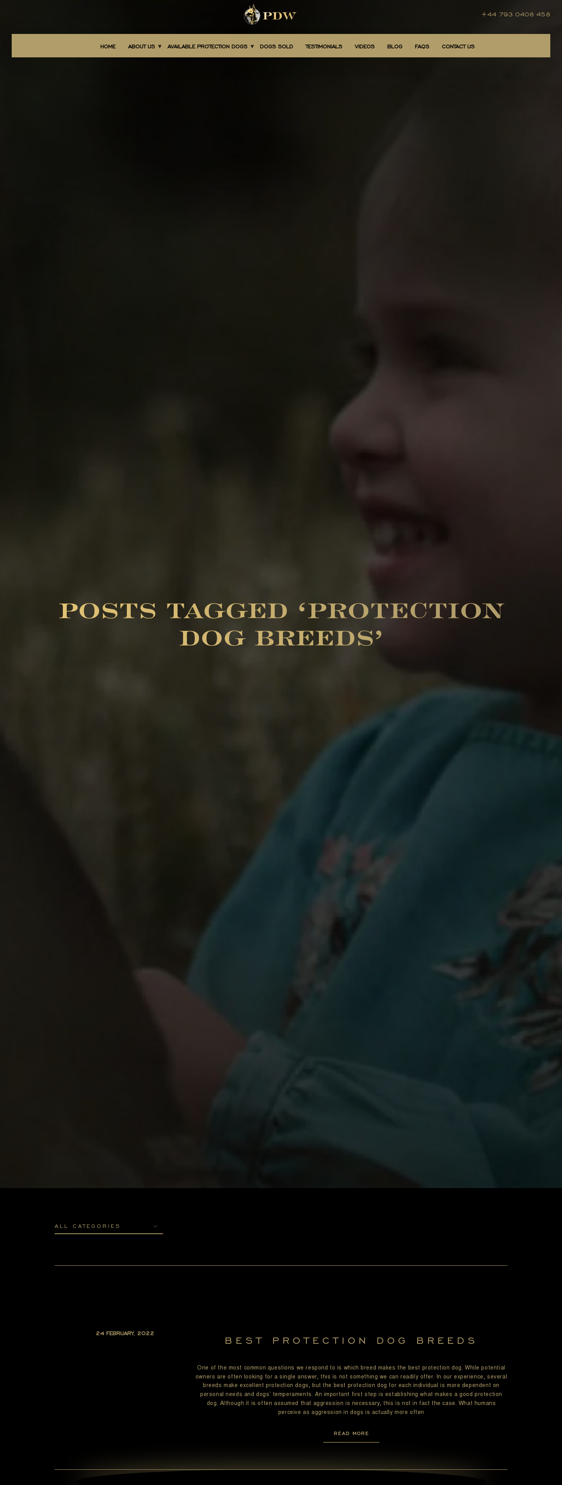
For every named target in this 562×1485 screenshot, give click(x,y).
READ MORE (351, 1433)
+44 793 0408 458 (515, 14)
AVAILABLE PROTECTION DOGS (207, 46)
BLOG (394, 46)
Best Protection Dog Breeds (351, 1340)
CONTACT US (458, 46)
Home (108, 46)
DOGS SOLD (276, 46)
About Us (141, 46)
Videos (365, 46)
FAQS (422, 46)
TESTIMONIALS (324, 46)
